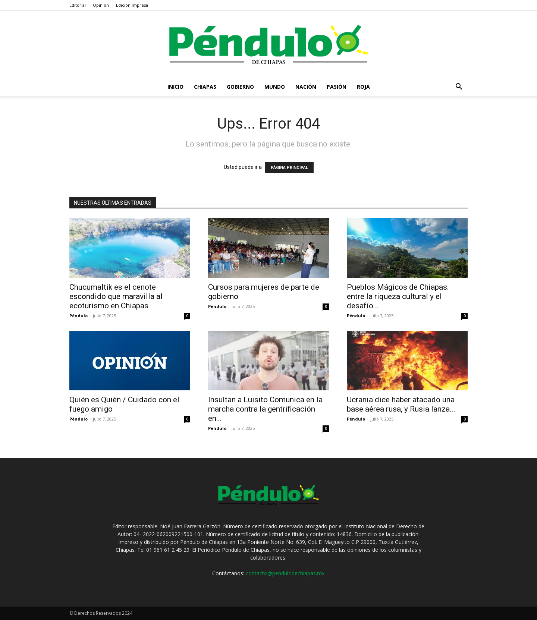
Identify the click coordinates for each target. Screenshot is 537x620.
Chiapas (205, 86)
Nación (305, 86)
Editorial (77, 5)
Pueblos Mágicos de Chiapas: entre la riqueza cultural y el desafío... (398, 296)
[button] (459, 87)
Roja (363, 86)
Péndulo (78, 315)
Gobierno (240, 86)
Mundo (274, 86)
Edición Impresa (132, 5)
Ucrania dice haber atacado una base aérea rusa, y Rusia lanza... (401, 404)
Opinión (101, 5)
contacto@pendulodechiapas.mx (285, 573)
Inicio (175, 86)
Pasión (336, 86)
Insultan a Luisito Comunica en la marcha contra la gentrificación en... (265, 409)
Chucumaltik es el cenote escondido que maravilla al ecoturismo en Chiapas (116, 296)
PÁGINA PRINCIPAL (289, 167)
